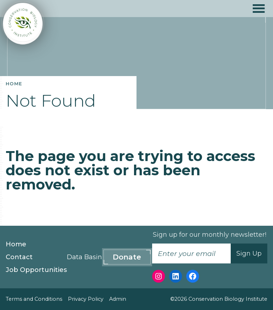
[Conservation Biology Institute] (23, 23)
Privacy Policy (85, 299)
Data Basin (84, 257)
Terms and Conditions (34, 299)
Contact (19, 257)
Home (16, 244)
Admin (117, 299)
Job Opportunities (36, 270)
